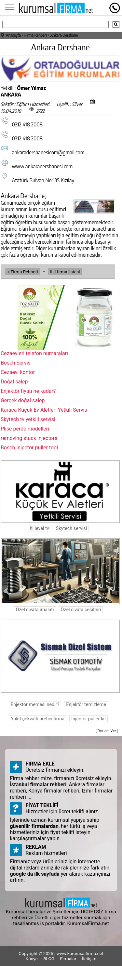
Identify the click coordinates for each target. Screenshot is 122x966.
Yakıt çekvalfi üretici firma (37, 719)
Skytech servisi (71, 528)
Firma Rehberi (35, 35)
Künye (32, 958)
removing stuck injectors (29, 438)
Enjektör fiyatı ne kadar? (28, 391)
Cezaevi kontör (18, 372)
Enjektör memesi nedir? (35, 704)
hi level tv (39, 528)
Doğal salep (14, 382)
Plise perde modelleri (25, 429)
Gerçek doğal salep (23, 400)
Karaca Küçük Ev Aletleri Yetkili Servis (44, 410)
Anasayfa (13, 35)
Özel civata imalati (35, 609)
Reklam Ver (107, 731)
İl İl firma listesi (65, 271)
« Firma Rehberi (22, 271)
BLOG (48, 958)
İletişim (89, 958)
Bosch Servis (16, 363)
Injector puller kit (88, 719)
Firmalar (68, 958)
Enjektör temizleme (86, 704)
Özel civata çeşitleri (81, 609)
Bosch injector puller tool (29, 447)
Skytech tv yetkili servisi (28, 419)
